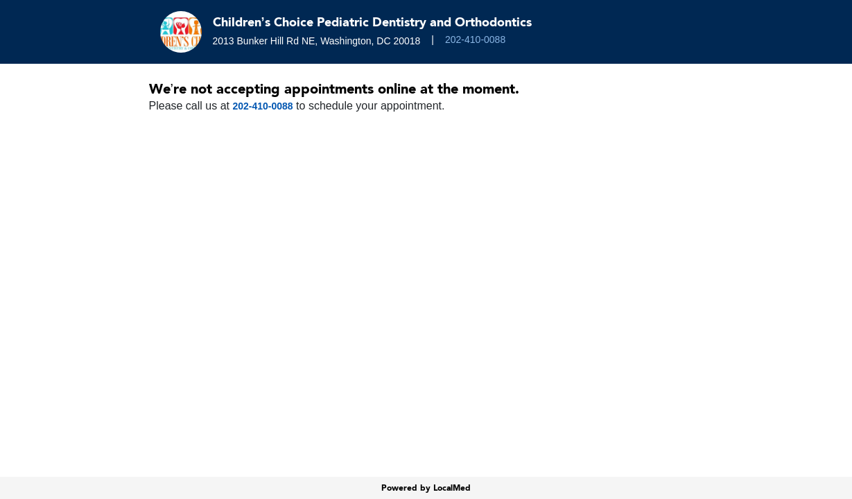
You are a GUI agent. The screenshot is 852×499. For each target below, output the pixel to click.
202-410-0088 (475, 39)
